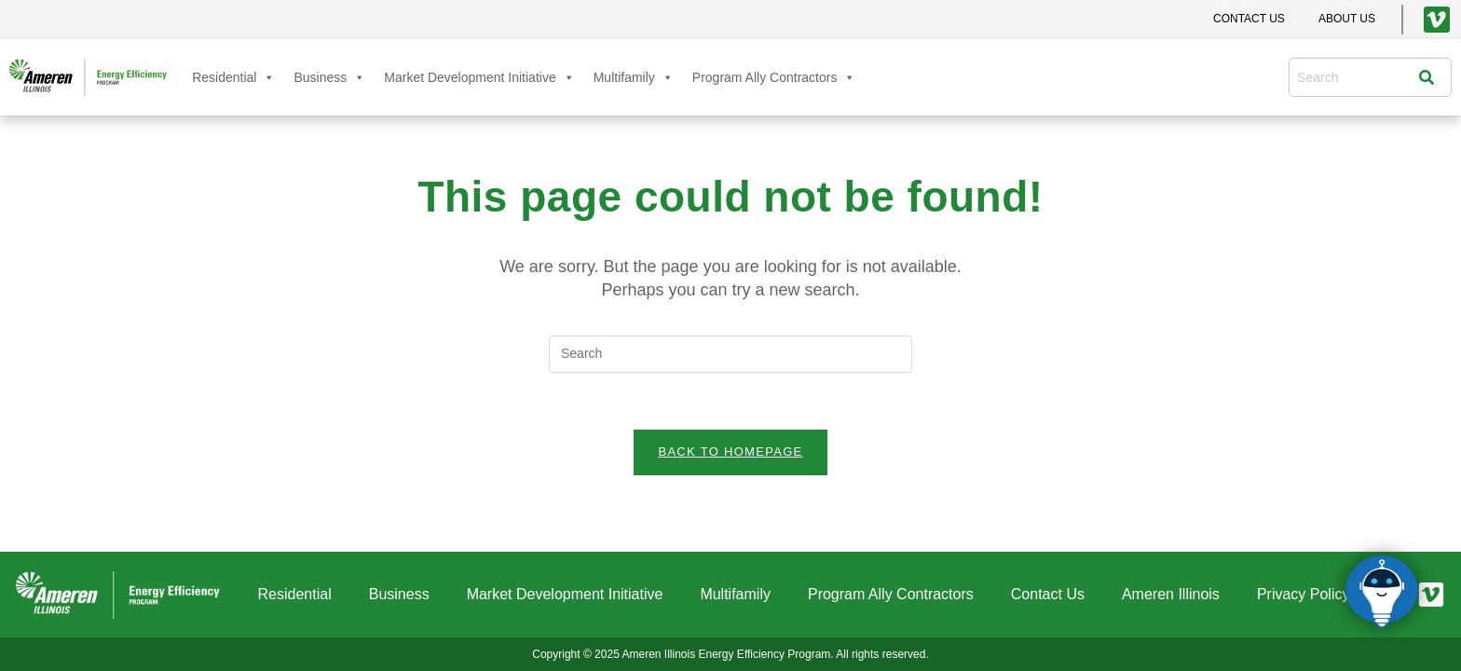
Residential (233, 77)
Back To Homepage (730, 452)
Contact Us (1048, 594)
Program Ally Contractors (774, 77)
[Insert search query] (730, 354)
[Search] (1431, 77)
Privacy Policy (1303, 594)
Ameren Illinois (1171, 594)
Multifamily (634, 77)
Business (329, 77)
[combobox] (1358, 77)
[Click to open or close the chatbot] (1382, 592)
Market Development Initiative (479, 77)
